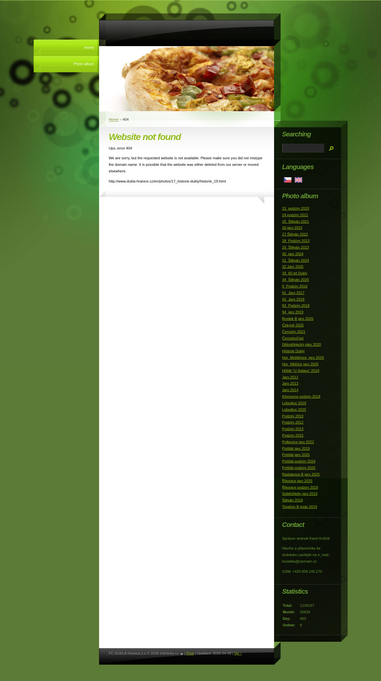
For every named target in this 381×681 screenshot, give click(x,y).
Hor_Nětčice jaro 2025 (300, 364)
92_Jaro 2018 (293, 299)
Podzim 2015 (292, 435)
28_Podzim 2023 (296, 241)
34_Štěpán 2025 (295, 280)
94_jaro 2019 (292, 312)
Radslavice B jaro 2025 (301, 474)
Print (190, 653)
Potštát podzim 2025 (299, 468)
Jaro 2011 (290, 377)
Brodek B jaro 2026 (298, 319)
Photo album (84, 64)
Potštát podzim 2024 (299, 461)
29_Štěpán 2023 (295, 247)
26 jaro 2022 (292, 228)
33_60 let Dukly (294, 273)
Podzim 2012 (292, 422)
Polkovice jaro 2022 (298, 442)
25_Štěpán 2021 (295, 221)
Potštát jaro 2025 (296, 455)
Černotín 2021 (293, 332)
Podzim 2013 (292, 429)
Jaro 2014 (290, 390)
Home (89, 47)
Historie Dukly (293, 351)
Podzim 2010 (292, 416)
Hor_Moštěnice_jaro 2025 (303, 357)
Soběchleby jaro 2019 (300, 494)
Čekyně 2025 (293, 325)
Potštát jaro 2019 (296, 448)
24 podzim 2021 (295, 215)
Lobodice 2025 (294, 409)
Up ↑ (238, 653)
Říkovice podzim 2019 (300, 487)
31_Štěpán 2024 (295, 260)
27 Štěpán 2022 (295, 234)
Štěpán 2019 (292, 500)
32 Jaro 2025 (292, 267)
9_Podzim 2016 (295, 286)
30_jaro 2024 (292, 254)
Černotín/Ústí (293, 338)
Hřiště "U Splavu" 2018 (301, 371)
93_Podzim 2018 (296, 305)
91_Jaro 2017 (293, 293)
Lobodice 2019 (294, 403)
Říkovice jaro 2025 (297, 481)
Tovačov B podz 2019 (299, 507)
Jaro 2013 (290, 383)
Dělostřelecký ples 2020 (301, 344)
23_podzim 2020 (295, 208)
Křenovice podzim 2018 (301, 396)
